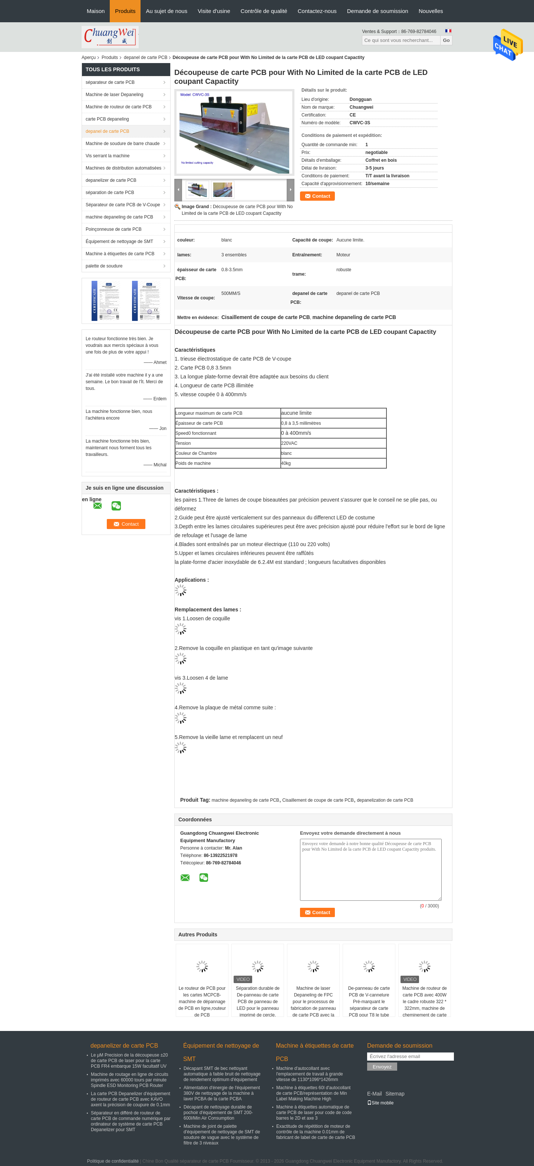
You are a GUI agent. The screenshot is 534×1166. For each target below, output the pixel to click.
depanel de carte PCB (145, 57)
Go (446, 40)
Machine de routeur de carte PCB (119, 106)
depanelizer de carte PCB (111, 180)
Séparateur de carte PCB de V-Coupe (123, 204)
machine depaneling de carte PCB (119, 217)
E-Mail (374, 1094)
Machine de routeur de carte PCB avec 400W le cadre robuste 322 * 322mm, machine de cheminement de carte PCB (424, 1005)
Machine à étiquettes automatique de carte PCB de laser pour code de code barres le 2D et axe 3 (314, 1112)
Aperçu (89, 57)
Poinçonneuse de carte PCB (114, 229)
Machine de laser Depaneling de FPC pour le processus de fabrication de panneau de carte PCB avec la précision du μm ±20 (313, 1005)
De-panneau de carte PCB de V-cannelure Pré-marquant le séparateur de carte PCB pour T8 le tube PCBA (369, 1005)
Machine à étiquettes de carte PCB (120, 253)
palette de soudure (104, 266)
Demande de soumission (377, 11)
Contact (321, 196)
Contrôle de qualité (264, 11)
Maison (96, 11)
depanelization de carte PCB (385, 800)
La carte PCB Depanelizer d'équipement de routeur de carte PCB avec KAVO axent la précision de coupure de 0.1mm (130, 1099)
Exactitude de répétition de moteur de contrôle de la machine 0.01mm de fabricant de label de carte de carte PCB (315, 1132)
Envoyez (382, 1067)
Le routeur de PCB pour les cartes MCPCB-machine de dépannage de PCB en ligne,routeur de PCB (202, 1002)
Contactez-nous (317, 11)
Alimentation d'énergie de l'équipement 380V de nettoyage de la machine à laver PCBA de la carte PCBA (222, 1093)
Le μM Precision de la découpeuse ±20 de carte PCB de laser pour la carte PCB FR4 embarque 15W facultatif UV (129, 1060)
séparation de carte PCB (110, 192)
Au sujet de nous (166, 11)
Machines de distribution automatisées (123, 168)
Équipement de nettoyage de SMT (119, 241)
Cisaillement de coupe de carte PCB (318, 800)
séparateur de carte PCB (110, 82)
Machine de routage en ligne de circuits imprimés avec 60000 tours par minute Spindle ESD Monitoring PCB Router (129, 1080)
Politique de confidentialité (113, 1161)
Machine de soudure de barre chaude (122, 143)
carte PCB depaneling (107, 119)
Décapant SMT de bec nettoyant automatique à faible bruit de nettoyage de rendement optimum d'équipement (222, 1074)
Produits (125, 11)
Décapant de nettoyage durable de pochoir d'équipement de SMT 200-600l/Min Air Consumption (218, 1112)
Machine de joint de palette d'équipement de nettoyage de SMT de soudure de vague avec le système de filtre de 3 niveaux (222, 1135)
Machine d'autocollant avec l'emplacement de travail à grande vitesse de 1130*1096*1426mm (309, 1074)
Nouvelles (431, 11)
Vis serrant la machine (108, 155)
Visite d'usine (214, 11)
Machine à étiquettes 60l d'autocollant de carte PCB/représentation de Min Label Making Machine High (313, 1093)
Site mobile (380, 1103)
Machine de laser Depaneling (114, 94)
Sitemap (394, 1094)
